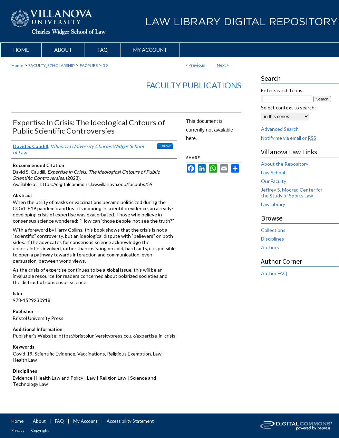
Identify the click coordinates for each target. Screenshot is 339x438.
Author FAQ (274, 273)
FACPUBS (89, 65)
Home (17, 65)
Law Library (273, 204)
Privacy (18, 430)
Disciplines (272, 239)
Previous (196, 65)
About (39, 421)
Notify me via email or (288, 138)
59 (105, 65)
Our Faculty (273, 181)
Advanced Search (280, 129)
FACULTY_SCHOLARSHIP (51, 65)
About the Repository (284, 164)
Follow (165, 146)
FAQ (59, 421)
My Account (85, 421)
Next (221, 65)
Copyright (40, 430)
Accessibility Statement (130, 421)
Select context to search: (288, 107)
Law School (273, 172)
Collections (273, 230)
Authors (270, 247)
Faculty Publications (193, 85)
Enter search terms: (282, 90)
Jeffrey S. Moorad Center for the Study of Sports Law (291, 192)
